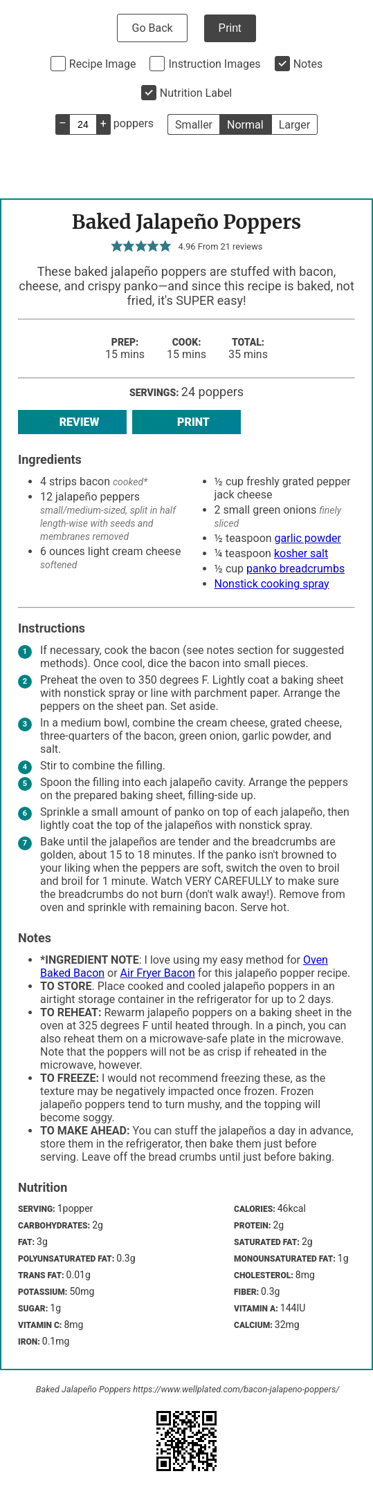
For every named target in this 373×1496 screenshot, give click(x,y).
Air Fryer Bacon (157, 973)
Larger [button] (294, 124)
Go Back (151, 28)
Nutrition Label (196, 93)
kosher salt (301, 553)
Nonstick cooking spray (272, 583)
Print (230, 28)
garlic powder (308, 538)
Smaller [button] (193, 124)
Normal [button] (245, 124)
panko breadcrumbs (295, 568)
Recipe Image (102, 64)
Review (73, 422)
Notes (308, 64)
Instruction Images (214, 64)
